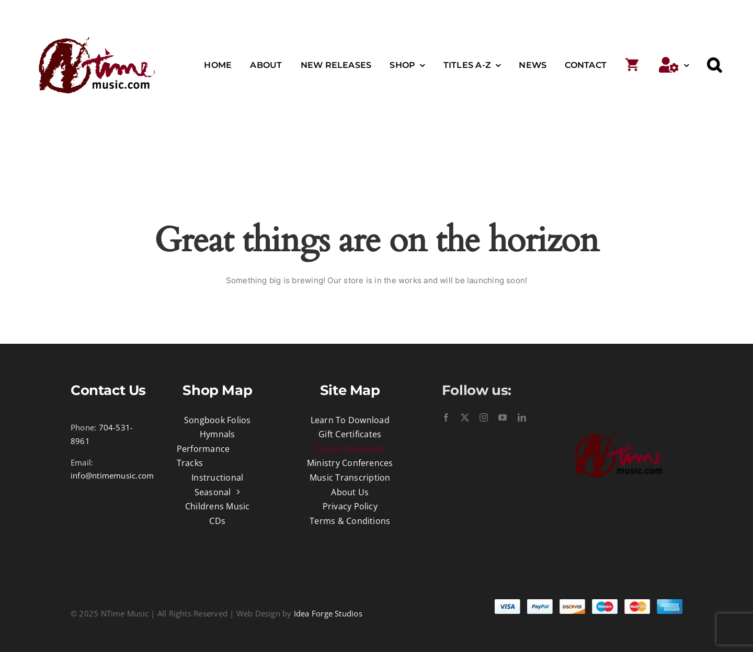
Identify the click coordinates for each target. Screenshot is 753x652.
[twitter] (465, 417)
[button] (714, 65)
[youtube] (502, 417)
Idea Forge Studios (328, 613)
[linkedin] (522, 417)
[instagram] (484, 417)
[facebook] (446, 417)
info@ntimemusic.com (112, 475)
